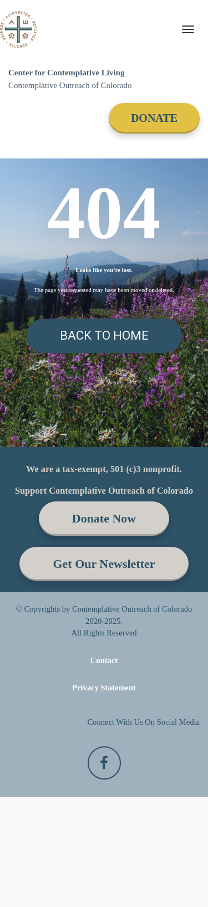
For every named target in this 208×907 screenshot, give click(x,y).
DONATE (154, 118)
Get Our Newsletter (104, 674)
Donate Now (104, 629)
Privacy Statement (103, 797)
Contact (104, 770)
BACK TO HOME (104, 335)
